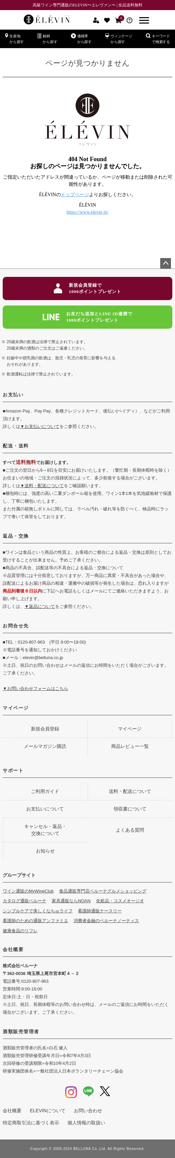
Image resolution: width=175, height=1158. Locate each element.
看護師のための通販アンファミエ (35, 920)
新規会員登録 (45, 728)
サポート (13, 770)
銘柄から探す (47, 38)
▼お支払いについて (39, 426)
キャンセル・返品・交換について (45, 830)
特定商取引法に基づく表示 (31, 1122)
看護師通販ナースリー (100, 910)
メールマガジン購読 (45, 746)
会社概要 (13, 949)
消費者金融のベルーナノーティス (106, 920)
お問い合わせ (88, 1110)
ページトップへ (165, 263)
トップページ (75, 194)
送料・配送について (130, 791)
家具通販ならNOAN (71, 900)
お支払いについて (45, 808)
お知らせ (45, 851)
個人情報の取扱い (86, 1122)
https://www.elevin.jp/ (87, 212)
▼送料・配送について (42, 485)
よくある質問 (130, 830)
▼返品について (40, 606)
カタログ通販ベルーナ (24, 900)
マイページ (16, 708)
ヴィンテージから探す (118, 38)
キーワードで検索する (158, 38)
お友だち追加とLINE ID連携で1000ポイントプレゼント (87, 317)
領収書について (130, 808)
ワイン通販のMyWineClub (28, 891)
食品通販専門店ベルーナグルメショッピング (102, 891)
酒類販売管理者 (21, 1031)
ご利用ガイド (45, 791)
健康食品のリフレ (20, 930)
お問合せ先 (16, 625)
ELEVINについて (47, 1110)
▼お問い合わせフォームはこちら (35, 688)
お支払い (13, 394)
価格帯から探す (81, 38)
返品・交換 (16, 536)
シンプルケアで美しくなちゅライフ (38, 910)
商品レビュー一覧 (130, 746)
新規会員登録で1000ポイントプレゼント (87, 288)
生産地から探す (14, 38)
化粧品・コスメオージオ (120, 900)
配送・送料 (16, 445)
